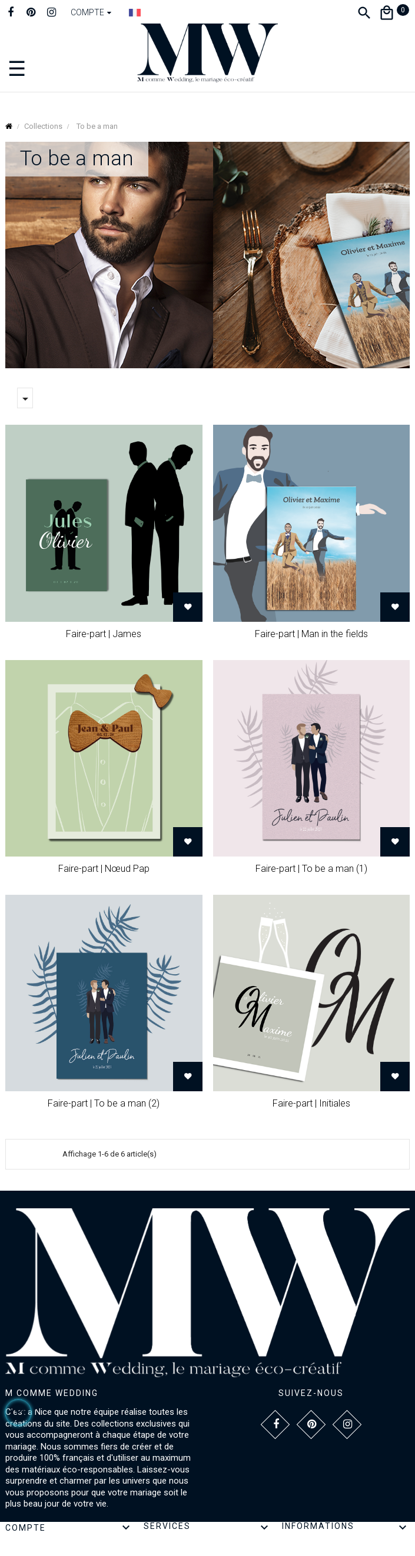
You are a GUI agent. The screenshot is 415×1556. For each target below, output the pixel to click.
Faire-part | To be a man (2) (104, 1103)
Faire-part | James (103, 633)
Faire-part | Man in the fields (311, 633)
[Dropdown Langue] (135, 12)
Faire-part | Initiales (311, 1103)
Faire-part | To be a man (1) (311, 868)
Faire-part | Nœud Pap (104, 868)
